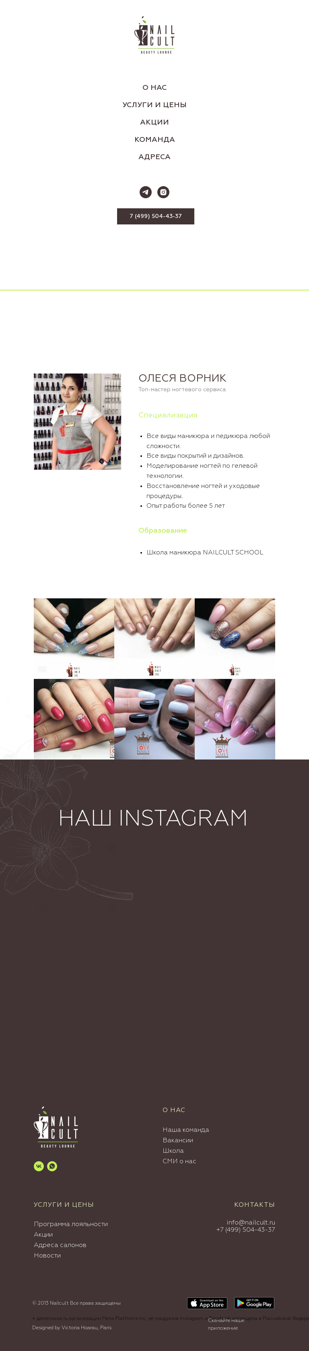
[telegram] (146, 192)
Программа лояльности (71, 1224)
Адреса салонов (60, 1245)
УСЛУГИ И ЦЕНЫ (154, 105)
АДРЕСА (154, 157)
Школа (173, 1151)
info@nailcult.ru (251, 1223)
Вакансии (178, 1140)
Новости (47, 1256)
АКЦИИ (154, 122)
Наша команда (186, 1130)
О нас (174, 1110)
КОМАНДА (154, 139)
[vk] (39, 1166)
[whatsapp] (52, 1166)
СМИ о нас (179, 1161)
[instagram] (163, 192)
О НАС (154, 87)
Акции (43, 1235)
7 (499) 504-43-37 (156, 216)
